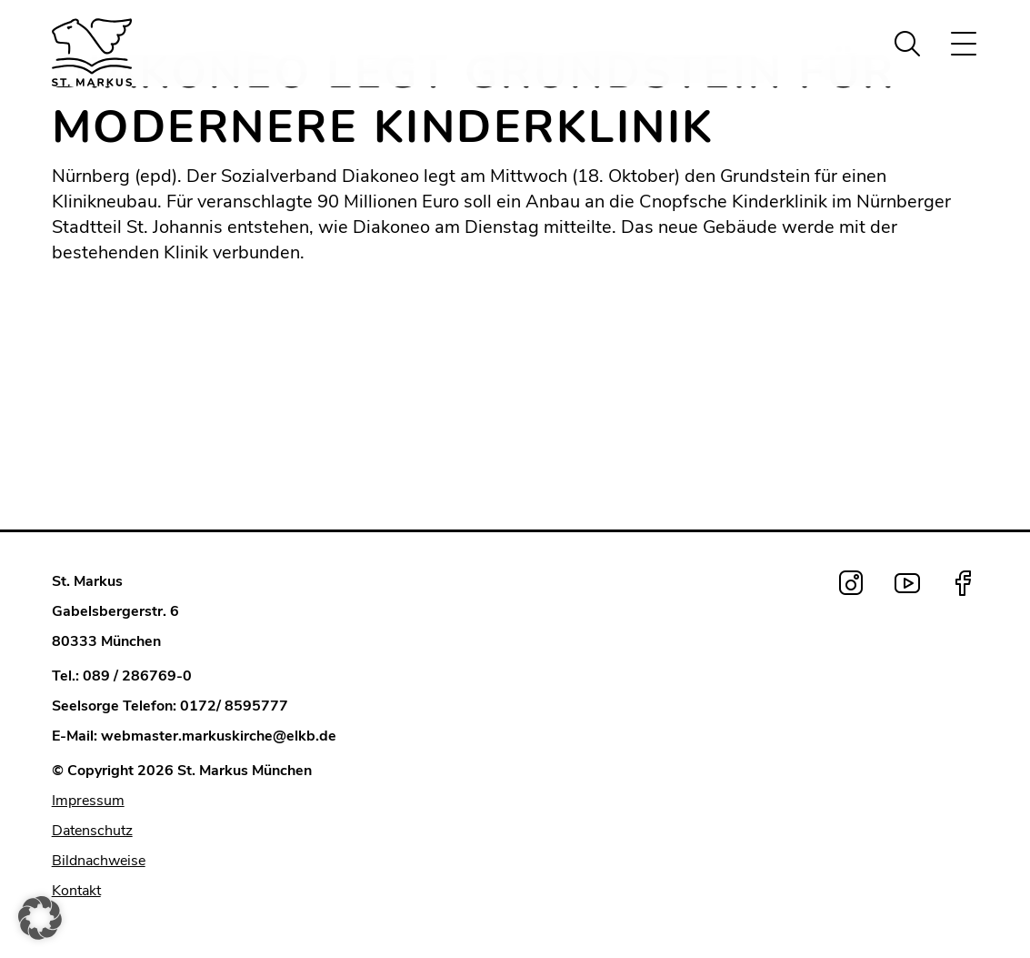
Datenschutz (92, 831)
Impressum (88, 801)
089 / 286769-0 (137, 676)
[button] (40, 918)
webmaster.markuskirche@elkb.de (218, 736)
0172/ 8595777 (234, 706)
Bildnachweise (98, 861)
